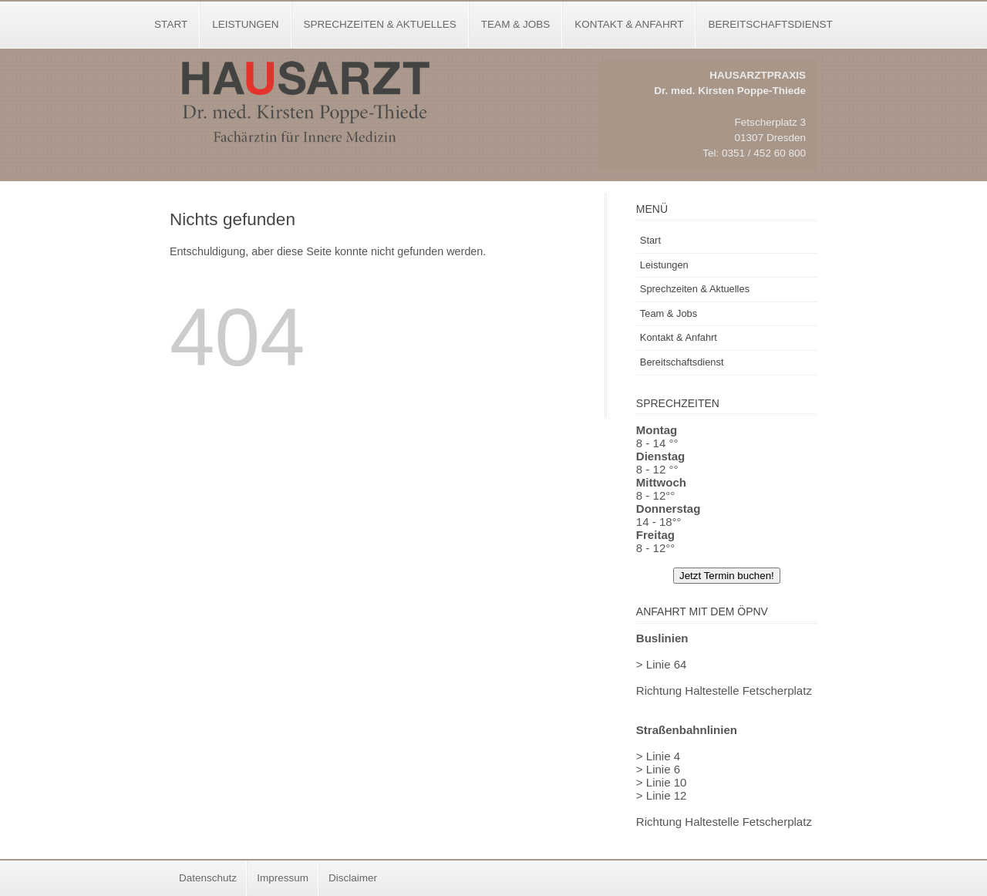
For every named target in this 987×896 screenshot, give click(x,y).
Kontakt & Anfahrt (628, 24)
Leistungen (245, 24)
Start (170, 24)
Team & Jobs (515, 24)
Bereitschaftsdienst (770, 24)
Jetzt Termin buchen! (726, 575)
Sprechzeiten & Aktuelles (380, 24)
